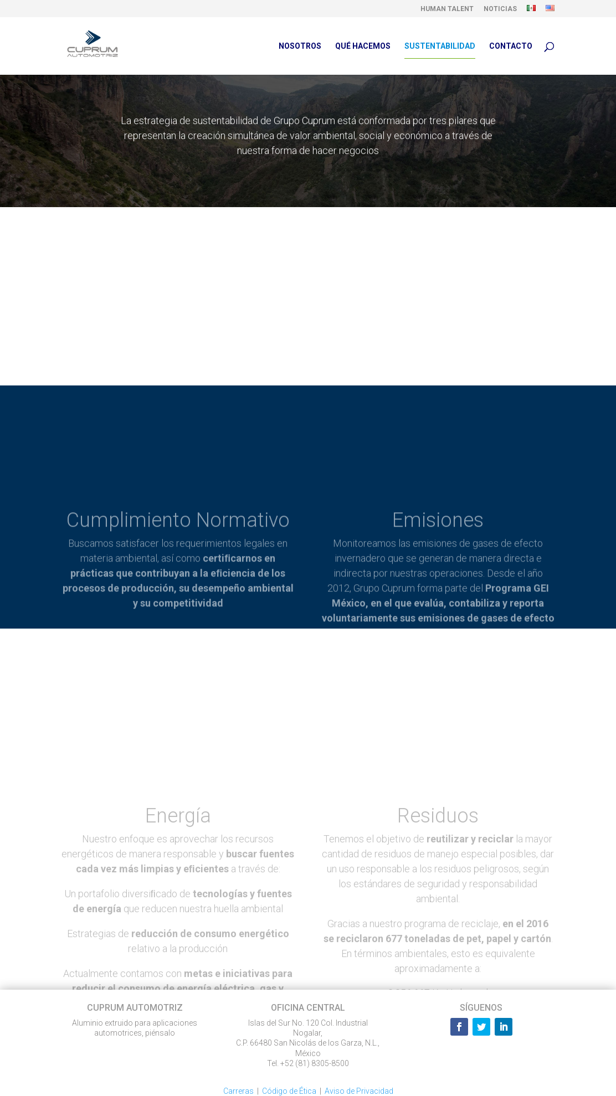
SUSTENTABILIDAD (439, 46)
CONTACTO (510, 46)
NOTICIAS (500, 9)
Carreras (238, 1091)
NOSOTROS (300, 46)
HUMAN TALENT (447, 9)
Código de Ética (289, 1091)
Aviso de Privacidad (359, 1091)
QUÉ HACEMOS (363, 46)
